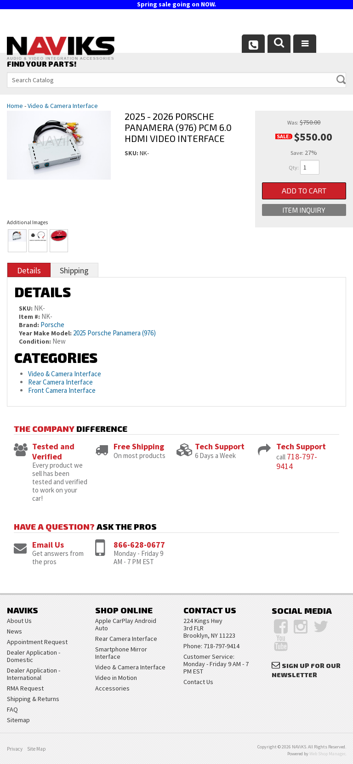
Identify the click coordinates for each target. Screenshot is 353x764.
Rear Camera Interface (61, 382)
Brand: (29, 325)
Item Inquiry (303, 210)
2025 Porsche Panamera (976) (114, 332)
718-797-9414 (296, 461)
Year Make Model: (45, 333)
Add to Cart (304, 191)
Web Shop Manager (327, 754)
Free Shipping (139, 446)
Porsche (52, 324)
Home (15, 106)
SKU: (132, 153)
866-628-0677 (139, 544)
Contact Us (198, 682)
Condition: (35, 341)
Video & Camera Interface (63, 106)
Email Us (48, 544)
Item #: (30, 316)
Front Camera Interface (62, 390)
